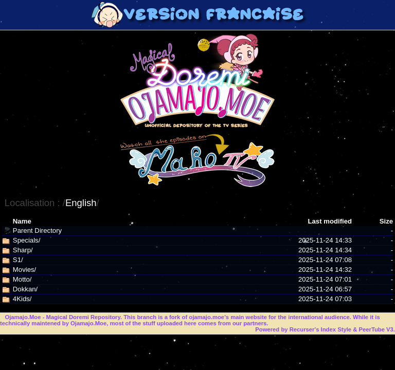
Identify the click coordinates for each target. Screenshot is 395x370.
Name (22, 221)
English (81, 202)
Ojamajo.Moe (23, 317)
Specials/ (27, 240)
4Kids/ (22, 299)
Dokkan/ (25, 289)
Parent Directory (37, 230)
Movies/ (24, 269)
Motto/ (22, 279)
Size (386, 221)
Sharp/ (23, 250)
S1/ (18, 260)
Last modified (330, 221)
